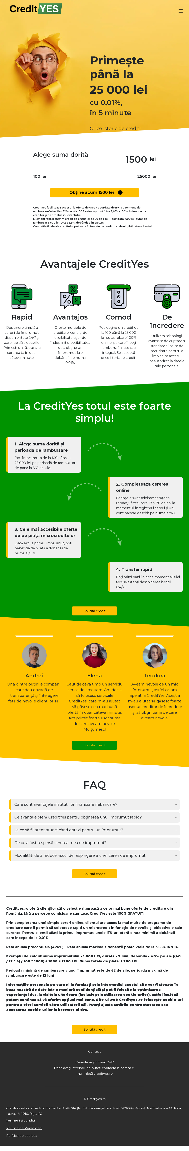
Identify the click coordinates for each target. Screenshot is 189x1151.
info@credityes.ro (98, 1077)
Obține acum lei (96, 192)
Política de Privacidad (25, 1133)
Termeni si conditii (23, 1124)
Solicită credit (94, 611)
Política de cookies (23, 1141)
